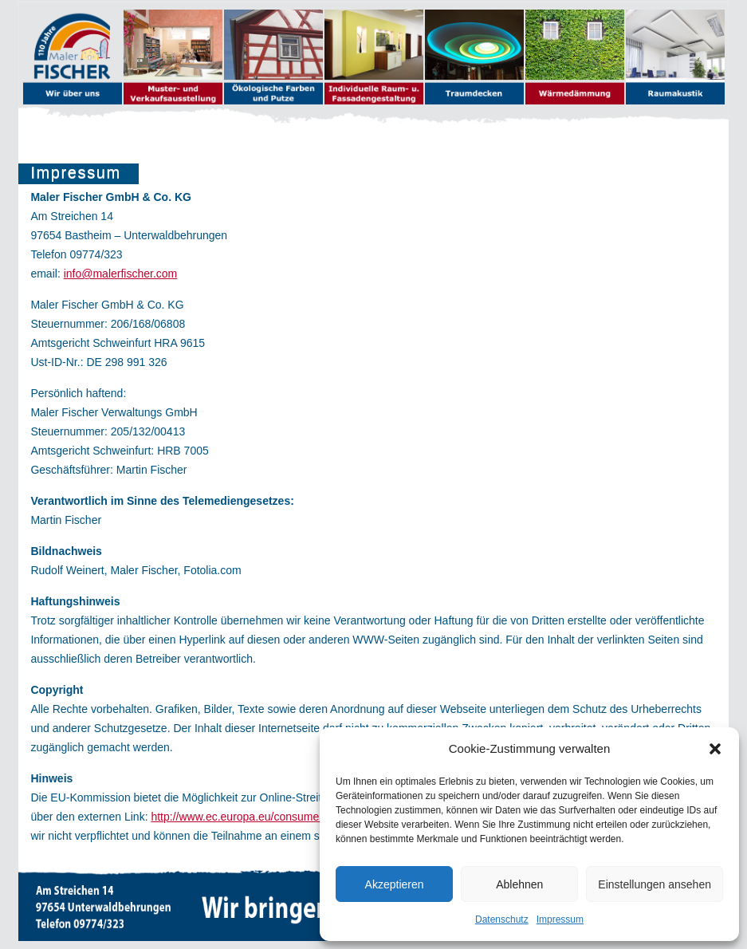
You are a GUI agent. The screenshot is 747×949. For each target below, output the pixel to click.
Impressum (560, 919)
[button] (715, 749)
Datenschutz (502, 919)
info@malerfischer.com (121, 273)
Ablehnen (519, 884)
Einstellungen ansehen (654, 884)
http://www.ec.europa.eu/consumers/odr (249, 816)
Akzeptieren (394, 884)
